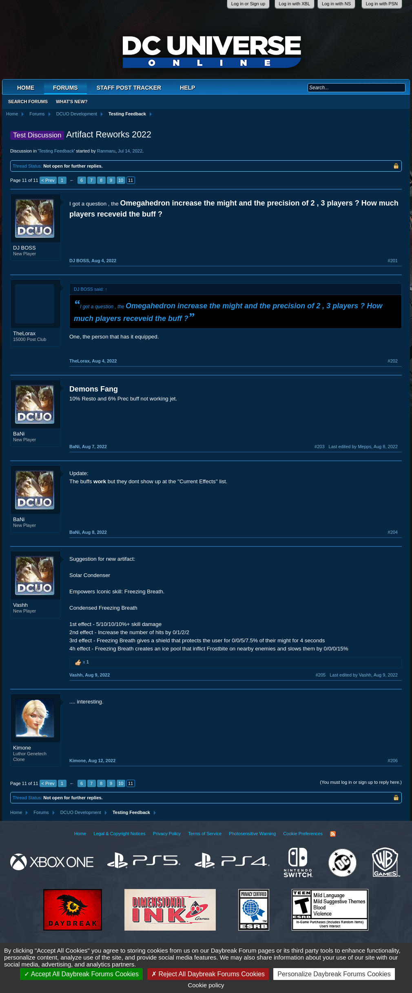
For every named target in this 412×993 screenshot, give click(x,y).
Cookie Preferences (303, 833)
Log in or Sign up (248, 3)
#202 (393, 360)
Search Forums (28, 101)
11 (130, 180)
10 (120, 180)
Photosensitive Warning (252, 833)
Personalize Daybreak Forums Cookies (333, 974)
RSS (333, 834)
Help (187, 87)
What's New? (72, 101)
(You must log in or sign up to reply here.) (361, 782)
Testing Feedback (56, 150)
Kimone (22, 748)
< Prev (48, 180)
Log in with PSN (382, 3)
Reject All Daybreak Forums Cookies (208, 974)
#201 (393, 260)
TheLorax (24, 333)
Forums (65, 87)
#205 (321, 674)
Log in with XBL (294, 3)
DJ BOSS (24, 248)
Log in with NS (336, 3)
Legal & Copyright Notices (119, 833)
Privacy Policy (167, 833)
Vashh (20, 605)
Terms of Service (205, 833)
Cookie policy (206, 985)
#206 (393, 760)
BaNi (18, 434)
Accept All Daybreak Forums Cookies (81, 974)
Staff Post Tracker (129, 87)
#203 (319, 446)
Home (25, 87)
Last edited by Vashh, (364, 674)
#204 (393, 532)
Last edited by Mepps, (363, 446)
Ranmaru (106, 150)
